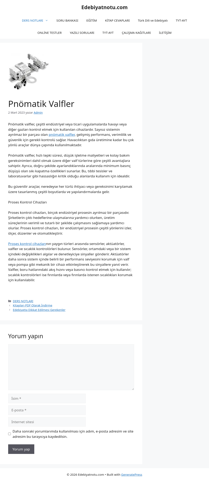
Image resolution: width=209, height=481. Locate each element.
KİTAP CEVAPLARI (117, 20)
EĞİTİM (91, 20)
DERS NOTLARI (37, 20)
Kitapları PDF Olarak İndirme (32, 305)
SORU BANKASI (67, 20)
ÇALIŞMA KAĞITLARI (136, 33)
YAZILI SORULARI (82, 33)
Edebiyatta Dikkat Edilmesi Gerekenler (39, 310)
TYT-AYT (181, 20)
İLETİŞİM (165, 33)
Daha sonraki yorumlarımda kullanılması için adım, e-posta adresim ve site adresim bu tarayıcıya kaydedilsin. (73, 434)
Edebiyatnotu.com (104, 7)
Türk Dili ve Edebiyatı (153, 20)
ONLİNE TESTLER (50, 33)
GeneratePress (131, 474)
